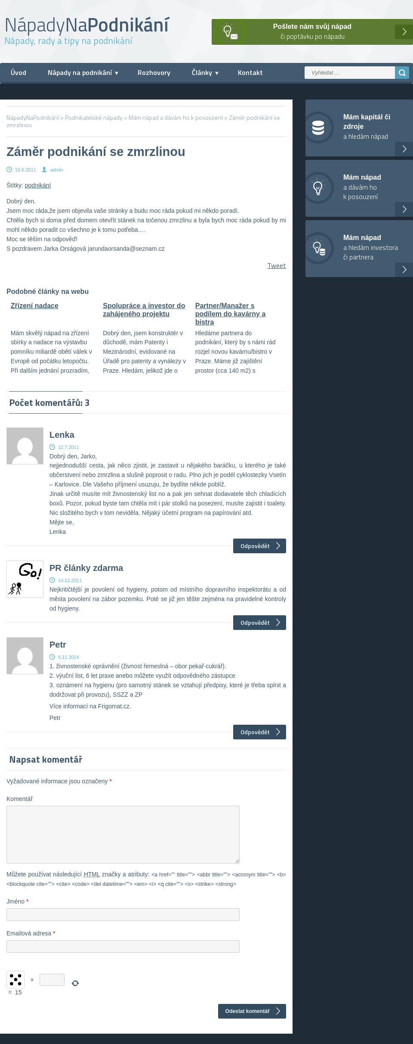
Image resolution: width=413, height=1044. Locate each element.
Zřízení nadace (35, 305)
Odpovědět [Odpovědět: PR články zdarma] (255, 622)
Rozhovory (154, 72)
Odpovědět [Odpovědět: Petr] (255, 731)
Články (202, 72)
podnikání (38, 185)
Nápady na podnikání (80, 72)
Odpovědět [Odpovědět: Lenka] (255, 545)
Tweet (276, 265)
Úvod (18, 72)
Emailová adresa (30, 943)
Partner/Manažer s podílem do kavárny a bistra (230, 314)
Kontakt (250, 72)
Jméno (17, 911)
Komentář (19, 798)
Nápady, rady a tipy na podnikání (68, 40)
